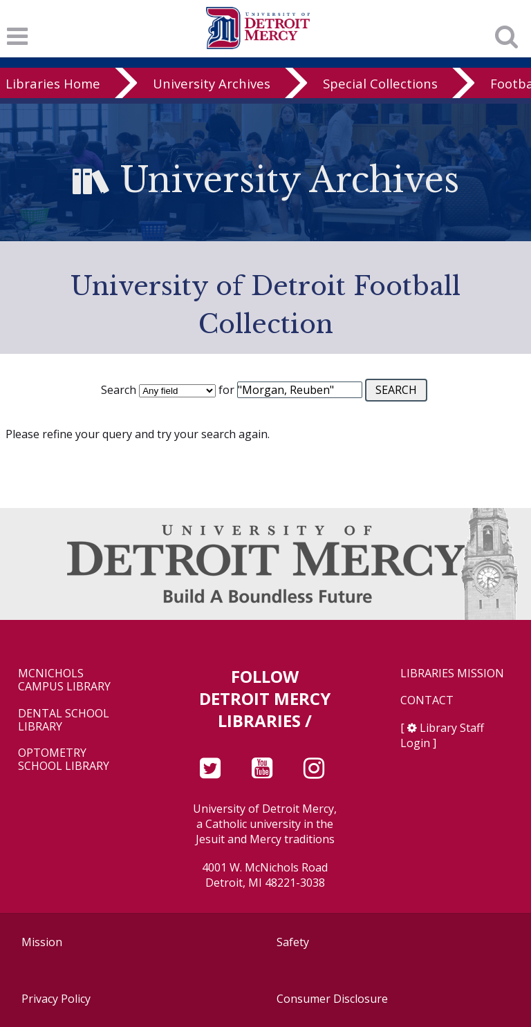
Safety (293, 942)
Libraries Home (53, 83)
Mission (41, 942)
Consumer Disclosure (332, 998)
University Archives (211, 83)
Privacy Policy (56, 998)
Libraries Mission (452, 673)
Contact (427, 700)
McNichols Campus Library (64, 680)
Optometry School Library (63, 759)
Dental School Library (63, 720)
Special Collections (380, 83)
